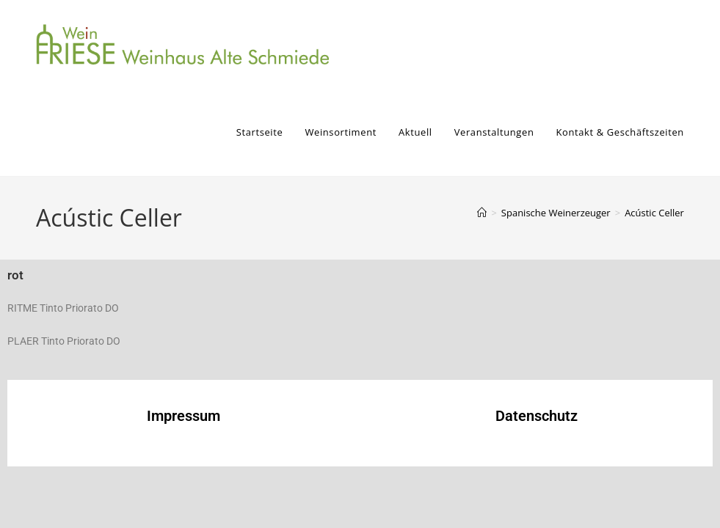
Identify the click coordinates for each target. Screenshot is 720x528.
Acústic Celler (654, 212)
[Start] (482, 212)
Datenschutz (536, 416)
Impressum (183, 416)
